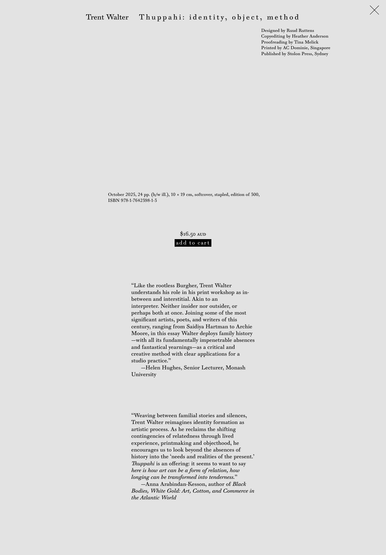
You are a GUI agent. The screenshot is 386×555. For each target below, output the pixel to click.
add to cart (193, 242)
